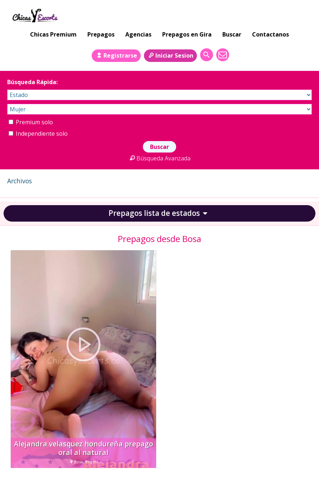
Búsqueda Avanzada (159, 158)
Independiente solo (38, 133)
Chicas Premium (53, 34)
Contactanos (270, 34)
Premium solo (31, 122)
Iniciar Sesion (170, 55)
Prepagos (101, 34)
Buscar (231, 34)
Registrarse (116, 55)
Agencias (138, 34)
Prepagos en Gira (187, 34)
